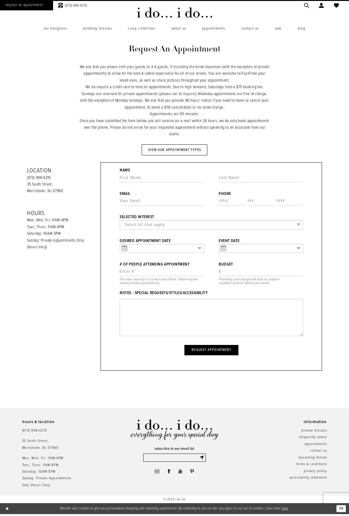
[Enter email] (174, 459)
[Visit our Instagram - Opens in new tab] (156, 474)
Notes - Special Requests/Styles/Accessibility (164, 294)
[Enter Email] (162, 202)
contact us (318, 452)
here (285, 510)
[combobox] (211, 226)
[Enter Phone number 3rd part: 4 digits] (289, 202)
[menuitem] (55, 28)
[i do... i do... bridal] (174, 13)
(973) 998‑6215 (39, 178)
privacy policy (315, 472)
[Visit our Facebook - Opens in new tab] (168, 474)
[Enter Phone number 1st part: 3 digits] (232, 202)
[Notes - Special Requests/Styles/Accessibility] (211, 318)
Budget (226, 265)
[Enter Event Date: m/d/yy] (261, 249)
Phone (225, 194)
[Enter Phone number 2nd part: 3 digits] (261, 202)
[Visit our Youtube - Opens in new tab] (180, 474)
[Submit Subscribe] (202, 459)
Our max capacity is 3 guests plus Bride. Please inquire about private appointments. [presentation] (159, 282)
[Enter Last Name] (261, 178)
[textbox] (213, 225)
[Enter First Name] (162, 178)
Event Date (229, 242)
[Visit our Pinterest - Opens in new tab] (192, 474)
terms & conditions (311, 466)
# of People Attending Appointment (154, 265)
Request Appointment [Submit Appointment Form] (211, 351)
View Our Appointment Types (174, 150)
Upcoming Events (312, 459)
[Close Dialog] (7, 510)
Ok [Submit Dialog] (341, 510)
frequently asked (313, 439)
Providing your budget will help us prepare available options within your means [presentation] (249, 282)
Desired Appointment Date (145, 242)
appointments (316, 446)
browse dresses (314, 432)
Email (125, 194)
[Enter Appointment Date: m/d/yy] (162, 249)
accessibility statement (308, 479)
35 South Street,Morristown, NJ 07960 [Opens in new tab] (40, 446)
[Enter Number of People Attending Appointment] (162, 272)
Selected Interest (137, 218)
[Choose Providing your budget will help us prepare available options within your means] (261, 272)
